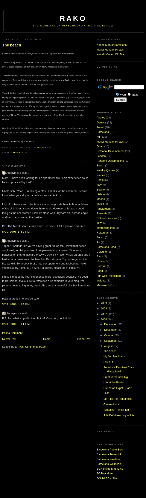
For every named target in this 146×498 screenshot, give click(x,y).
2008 (104, 308)
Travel (100, 127)
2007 (104, 314)
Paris (100, 256)
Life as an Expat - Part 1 (118, 388)
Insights (101, 280)
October (109, 335)
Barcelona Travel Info (109, 454)
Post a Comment (12, 333)
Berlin (100, 179)
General (101, 122)
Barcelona (103, 132)
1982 (106, 393)
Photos (101, 117)
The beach (11, 45)
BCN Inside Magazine (110, 468)
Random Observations (110, 160)
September (111, 340)
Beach (17, 152)
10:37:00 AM (44, 147)
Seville (101, 189)
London (101, 156)
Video (100, 261)
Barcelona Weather (108, 459)
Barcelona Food (106, 247)
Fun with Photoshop (109, 275)
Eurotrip (101, 266)
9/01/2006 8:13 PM (16, 304)
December (110, 324)
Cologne (102, 251)
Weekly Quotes (106, 170)
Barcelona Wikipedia (109, 464)
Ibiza (99, 222)
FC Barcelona (105, 473)
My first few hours (114, 356)
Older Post (83, 339)
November (110, 329)
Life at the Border (114, 382)
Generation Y (111, 404)
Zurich (100, 237)
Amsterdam (104, 208)
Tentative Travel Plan (116, 409)
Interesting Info (106, 227)
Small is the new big (115, 377)
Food (100, 270)
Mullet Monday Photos (110, 49)
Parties (101, 175)
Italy (99, 184)
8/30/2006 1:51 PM (16, 231)
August (108, 346)
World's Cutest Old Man (111, 54)
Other (100, 146)
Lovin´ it (108, 362)
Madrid (101, 199)
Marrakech (103, 285)
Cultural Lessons (107, 218)
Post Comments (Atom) (33, 346)
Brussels (102, 213)
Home (46, 339)
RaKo (73, 18)
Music (100, 203)
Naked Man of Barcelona (112, 44)
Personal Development (110, 151)
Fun (24, 152)
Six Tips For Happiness (117, 398)
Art (98, 242)
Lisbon (101, 194)
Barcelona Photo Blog (110, 449)
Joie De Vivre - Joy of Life (119, 415)
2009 (104, 303)
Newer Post (9, 339)
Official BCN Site (107, 478)
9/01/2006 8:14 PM (16, 324)
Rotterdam (103, 232)
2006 (104, 319)
